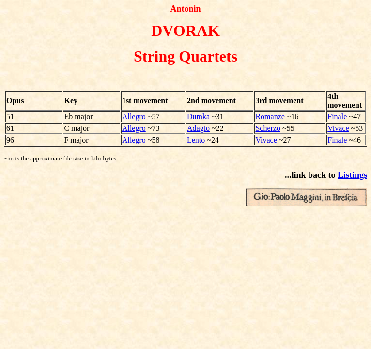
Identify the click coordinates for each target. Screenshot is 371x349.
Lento (196, 140)
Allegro (134, 116)
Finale (337, 116)
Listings (352, 175)
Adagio (198, 128)
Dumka (199, 116)
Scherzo (267, 128)
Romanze (269, 116)
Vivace (338, 128)
